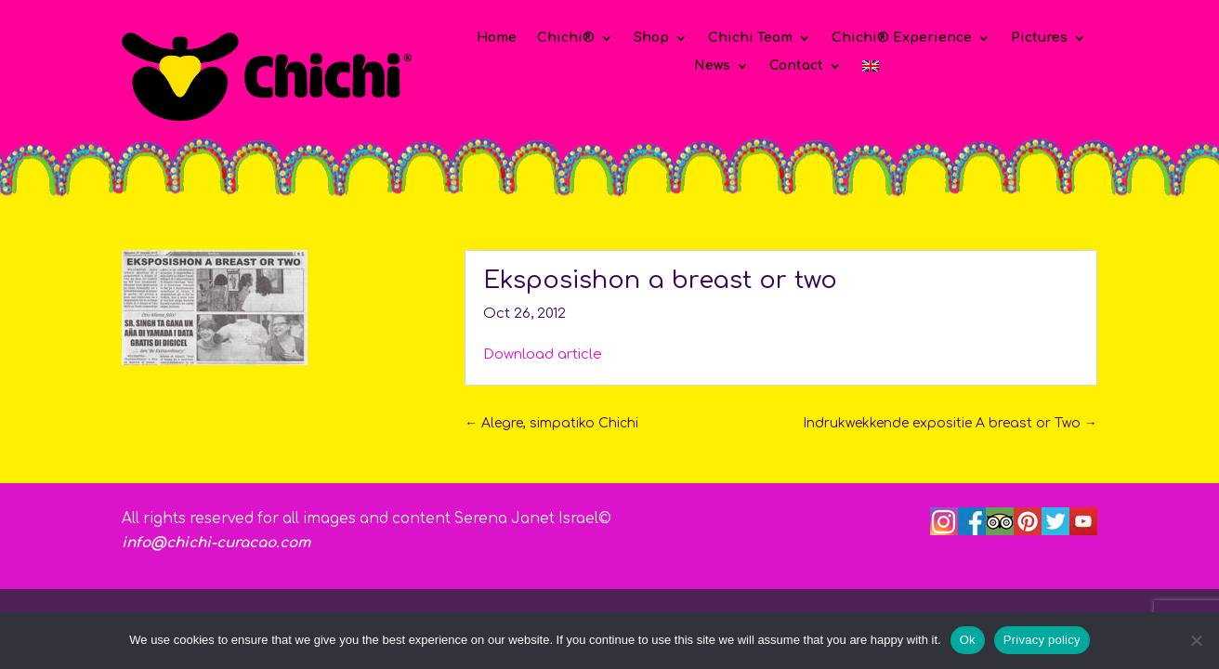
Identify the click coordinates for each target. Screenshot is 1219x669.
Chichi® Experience (902, 38)
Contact (796, 65)
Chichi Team (750, 38)
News (712, 65)
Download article (542, 354)
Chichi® (566, 38)
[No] (1195, 640)
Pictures (1039, 38)
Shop (651, 38)
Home (497, 38)
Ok (968, 640)
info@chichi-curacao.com (216, 543)
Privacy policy (1042, 640)
